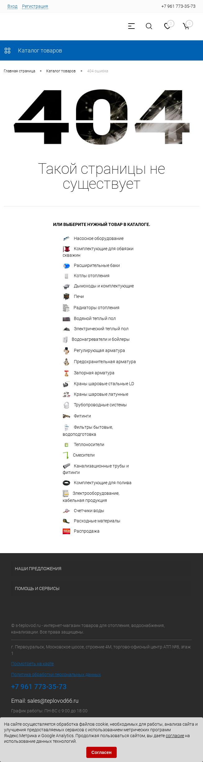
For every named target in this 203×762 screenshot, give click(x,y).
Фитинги (77, 416)
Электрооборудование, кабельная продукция (91, 496)
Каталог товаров (33, 50)
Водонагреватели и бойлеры (96, 339)
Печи (73, 296)
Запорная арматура (89, 373)
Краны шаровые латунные (95, 394)
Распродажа (81, 531)
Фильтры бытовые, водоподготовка (88, 430)
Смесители (79, 455)
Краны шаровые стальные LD (98, 384)
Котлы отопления (86, 276)
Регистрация (35, 6)
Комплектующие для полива (97, 483)
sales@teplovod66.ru (53, 700)
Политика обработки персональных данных (56, 674)
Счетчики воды (83, 510)
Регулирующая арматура (94, 350)
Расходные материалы (91, 521)
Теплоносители (83, 444)
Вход (12, 6)
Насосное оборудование (93, 238)
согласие (175, 735)
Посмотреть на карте (32, 663)
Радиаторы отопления (91, 308)
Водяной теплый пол (89, 318)
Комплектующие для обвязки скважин (98, 252)
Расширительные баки (91, 265)
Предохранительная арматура (99, 362)
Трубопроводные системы (95, 405)
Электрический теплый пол (96, 328)
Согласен (102, 752)
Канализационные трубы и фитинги (96, 469)
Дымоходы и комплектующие (98, 286)
